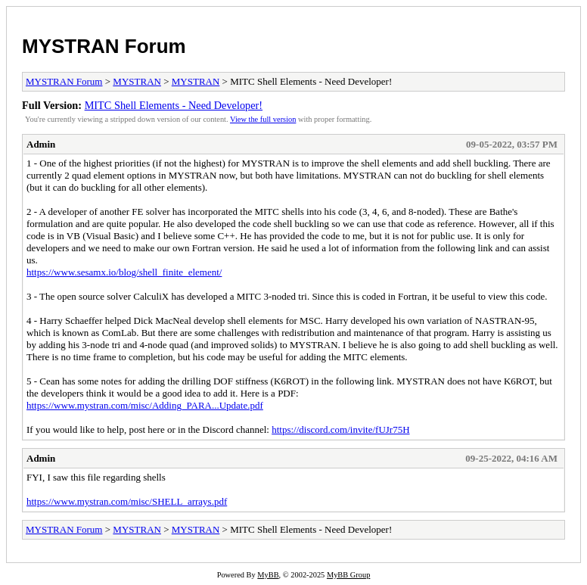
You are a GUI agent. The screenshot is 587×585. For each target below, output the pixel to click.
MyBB (267, 575)
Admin (40, 144)
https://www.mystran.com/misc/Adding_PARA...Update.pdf (144, 405)
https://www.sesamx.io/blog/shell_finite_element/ (124, 272)
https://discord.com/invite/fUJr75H (340, 429)
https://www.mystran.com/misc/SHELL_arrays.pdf (126, 501)
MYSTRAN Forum (104, 46)
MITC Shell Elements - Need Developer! (173, 105)
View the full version (263, 119)
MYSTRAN (137, 81)
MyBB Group (348, 575)
